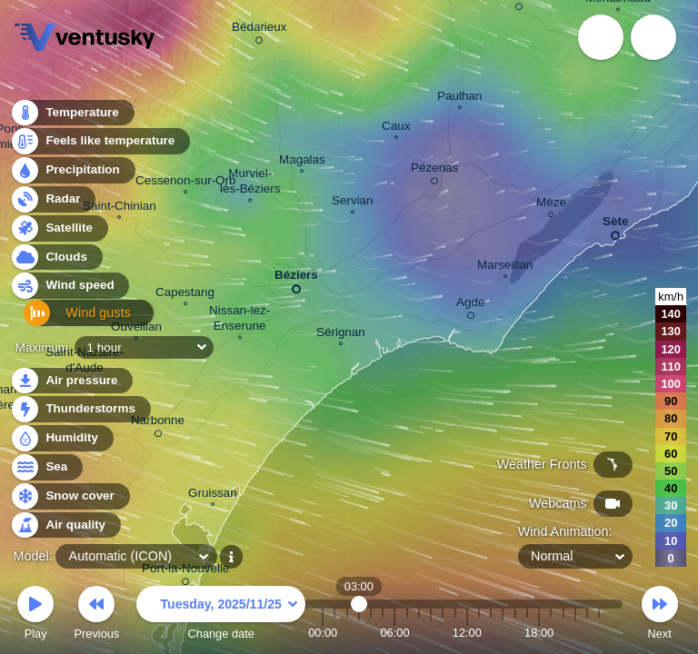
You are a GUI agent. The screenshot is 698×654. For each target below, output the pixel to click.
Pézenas (434, 171)
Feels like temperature (99, 147)
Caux (396, 128)
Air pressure (71, 381)
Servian (353, 202)
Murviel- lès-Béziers (250, 183)
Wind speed (70, 291)
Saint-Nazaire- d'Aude (84, 362)
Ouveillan (136, 329)
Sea (46, 467)
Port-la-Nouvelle (185, 571)
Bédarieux (259, 30)
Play (35, 615)
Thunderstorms (80, 409)
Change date (220, 615)
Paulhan (459, 98)
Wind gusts (68, 320)
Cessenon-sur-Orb (185, 182)
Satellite (59, 233)
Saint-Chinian (119, 208)
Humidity (61, 438)
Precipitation (72, 176)
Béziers (296, 278)
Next (660, 615)
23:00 (598, 632)
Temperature (72, 117)
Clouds (56, 262)
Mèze (551, 204)
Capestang (184, 294)
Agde (470, 305)
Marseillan (505, 267)
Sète (615, 224)
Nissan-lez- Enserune (239, 320)
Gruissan (212, 495)
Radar (53, 204)
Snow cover (70, 496)
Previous (96, 615)
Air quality (65, 525)
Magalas (302, 162)
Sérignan (340, 334)
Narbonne (157, 423)
